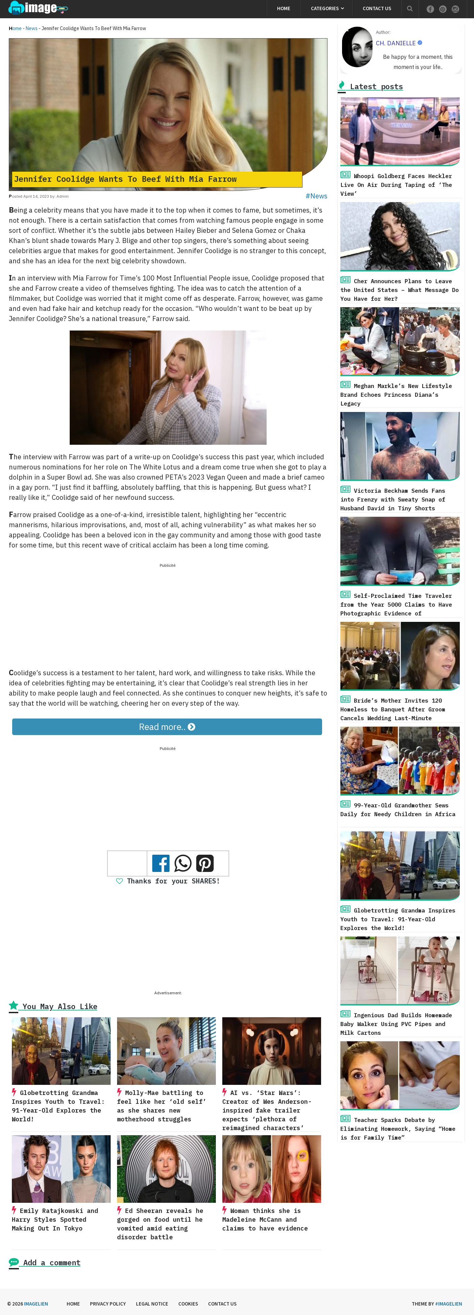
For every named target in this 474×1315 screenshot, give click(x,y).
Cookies (188, 1303)
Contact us (377, 8)
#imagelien (448, 1303)
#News (317, 195)
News (32, 28)
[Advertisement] (168, 616)
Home (283, 8)
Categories (325, 8)
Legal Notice (152, 1303)
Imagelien (36, 1303)
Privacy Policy (108, 1303)
